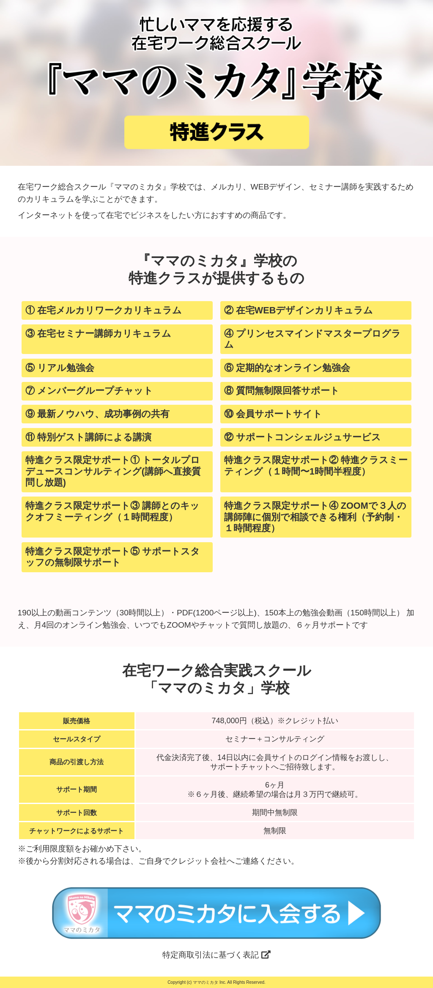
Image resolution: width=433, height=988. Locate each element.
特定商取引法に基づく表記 (216, 954)
